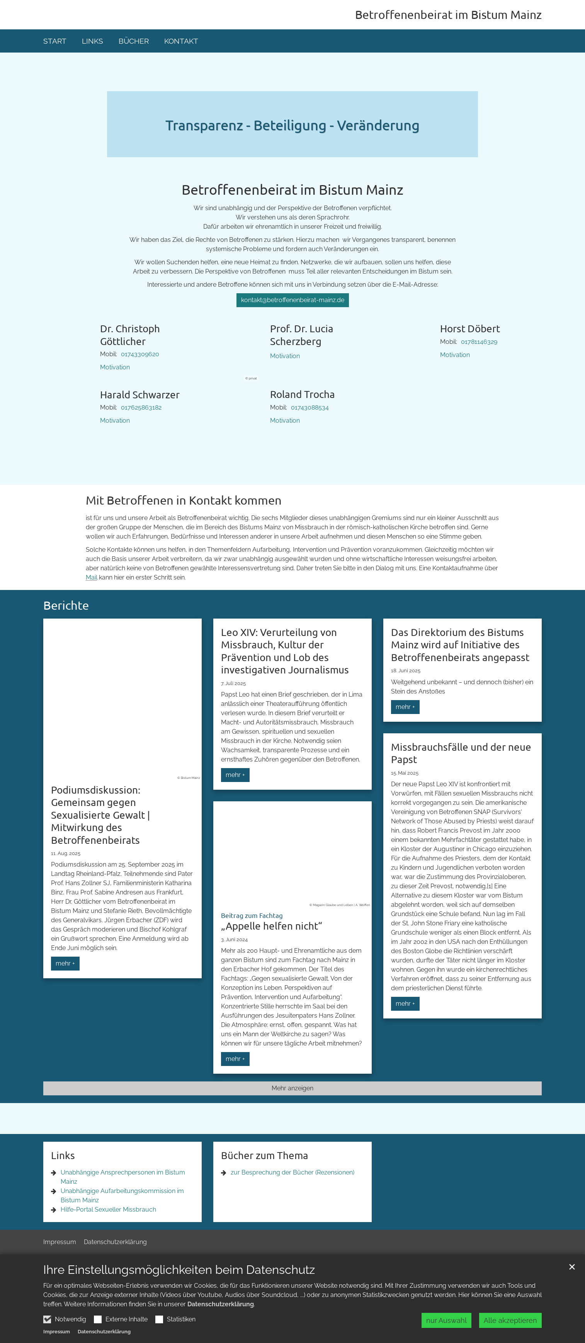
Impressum (56, 1333)
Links (92, 41)
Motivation (115, 367)
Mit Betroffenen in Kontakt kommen (184, 500)
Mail (91, 577)
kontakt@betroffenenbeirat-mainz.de (292, 300)
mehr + (65, 963)
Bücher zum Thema (264, 1155)
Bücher (134, 41)
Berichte (66, 605)
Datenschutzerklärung (220, 1306)
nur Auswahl (446, 1322)
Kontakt (181, 41)
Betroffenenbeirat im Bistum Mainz (292, 189)
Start (54, 41)
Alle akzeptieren (510, 1322)
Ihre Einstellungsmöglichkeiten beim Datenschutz (179, 1271)
